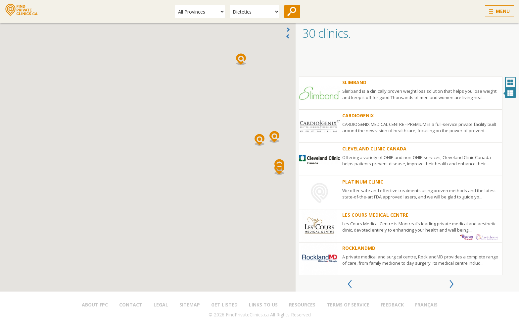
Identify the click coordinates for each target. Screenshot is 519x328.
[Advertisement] (407, 60)
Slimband (354, 82)
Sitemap (189, 304)
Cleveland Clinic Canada (374, 148)
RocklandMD (358, 248)
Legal (161, 304)
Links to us (263, 304)
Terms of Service (348, 304)
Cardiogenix (358, 115)
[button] (259, 140)
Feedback (392, 304)
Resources (302, 304)
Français (426, 304)
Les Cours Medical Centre (375, 215)
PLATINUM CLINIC (362, 182)
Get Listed (224, 304)
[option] (400, 176)
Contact (130, 304)
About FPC (95, 304)
